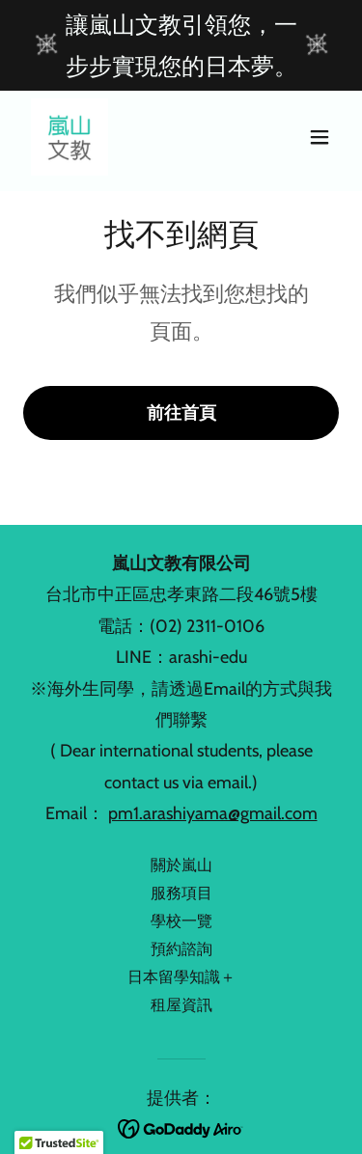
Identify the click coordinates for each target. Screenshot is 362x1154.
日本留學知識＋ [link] (181, 977)
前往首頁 (181, 413)
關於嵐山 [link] (181, 865)
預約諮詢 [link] (181, 949)
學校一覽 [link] (181, 921)
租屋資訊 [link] (181, 1005)
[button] (319, 137)
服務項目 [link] (181, 893)
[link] (69, 137)
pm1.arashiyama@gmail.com (213, 813)
